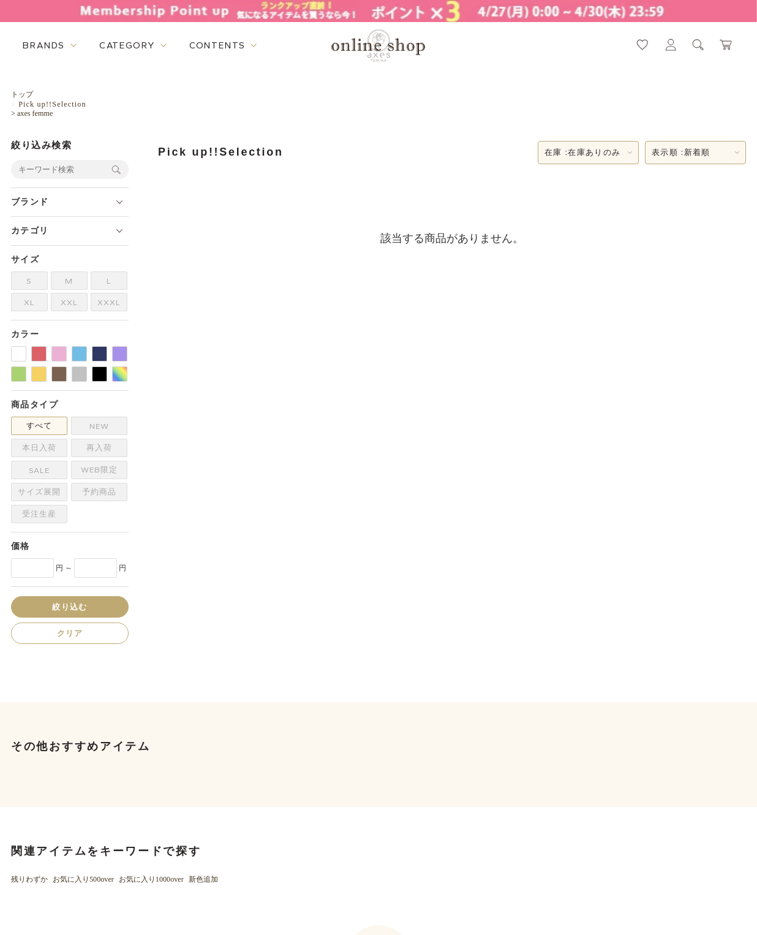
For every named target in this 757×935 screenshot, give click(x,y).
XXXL (109, 302)
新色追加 (203, 879)
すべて (39, 425)
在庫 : (582, 152)
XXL (69, 302)
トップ (22, 94)
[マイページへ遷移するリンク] (671, 45)
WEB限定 (99, 469)
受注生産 (39, 513)
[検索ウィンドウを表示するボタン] (698, 45)
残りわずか (29, 879)
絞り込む (69, 606)
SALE (39, 470)
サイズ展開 (39, 491)
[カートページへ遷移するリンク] (726, 45)
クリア (70, 633)
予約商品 (99, 491)
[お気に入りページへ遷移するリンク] (642, 45)
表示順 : (681, 152)
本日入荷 (39, 447)
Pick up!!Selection (52, 104)
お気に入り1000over (151, 879)
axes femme (35, 113)
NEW (99, 426)
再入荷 (99, 447)
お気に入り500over (83, 879)
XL (29, 302)
